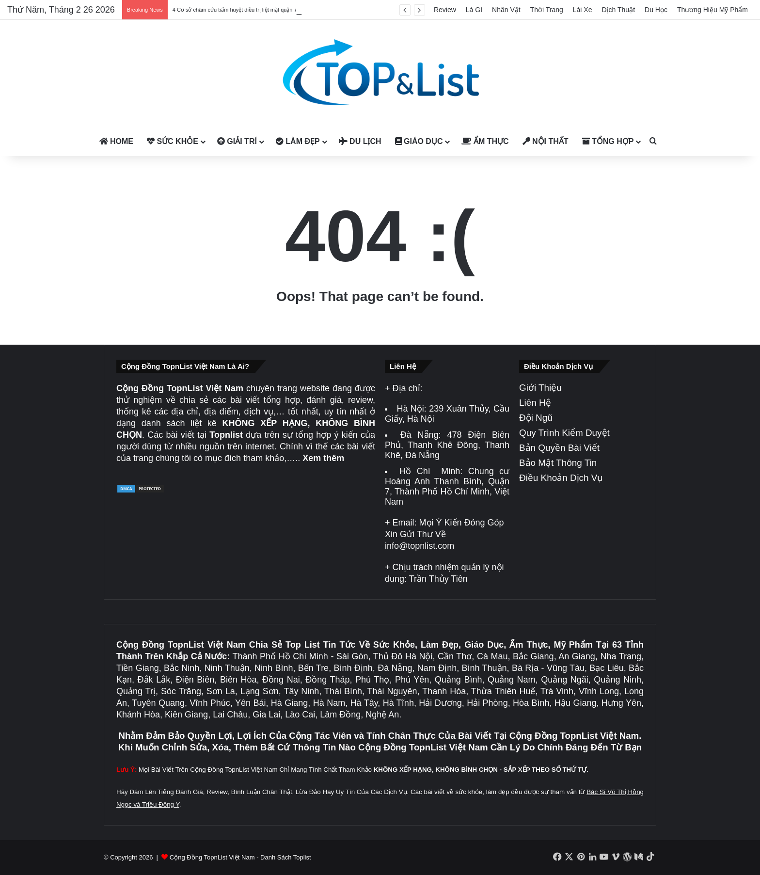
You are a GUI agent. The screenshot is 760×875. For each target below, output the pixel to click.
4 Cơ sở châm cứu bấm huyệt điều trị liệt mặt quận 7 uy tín (242, 10)
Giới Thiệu (540, 387)
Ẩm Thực (484, 141)
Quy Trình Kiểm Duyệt (564, 433)
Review (445, 10)
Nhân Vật (506, 10)
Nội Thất (545, 141)
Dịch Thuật (618, 10)
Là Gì (474, 10)
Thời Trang (546, 10)
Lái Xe (582, 10)
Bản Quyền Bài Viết (559, 448)
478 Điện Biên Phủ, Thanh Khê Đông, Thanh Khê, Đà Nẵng (447, 445)
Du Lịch (360, 141)
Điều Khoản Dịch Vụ (561, 478)
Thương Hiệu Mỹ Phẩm (712, 10)
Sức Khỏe (172, 141)
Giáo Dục (419, 141)
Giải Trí (237, 141)
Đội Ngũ (536, 418)
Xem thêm (323, 458)
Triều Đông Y (160, 804)
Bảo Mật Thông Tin (558, 463)
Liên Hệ (535, 403)
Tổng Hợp (608, 141)
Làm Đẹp (298, 141)
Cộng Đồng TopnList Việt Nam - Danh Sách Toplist (240, 857)
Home (116, 141)
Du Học (656, 10)
